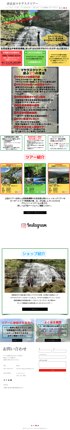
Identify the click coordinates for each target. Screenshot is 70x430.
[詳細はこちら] (35, 309)
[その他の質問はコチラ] (53, 340)
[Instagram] (59, 8)
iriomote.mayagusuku (22, 368)
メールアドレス (42, 354)
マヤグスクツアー (21, 373)
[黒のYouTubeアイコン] (11, 380)
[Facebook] (62, 8)
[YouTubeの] (64, 8)
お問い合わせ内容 (43, 360)
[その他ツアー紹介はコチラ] (35, 212)
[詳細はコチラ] (17, 340)
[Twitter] (66, 8)
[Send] (52, 370)
